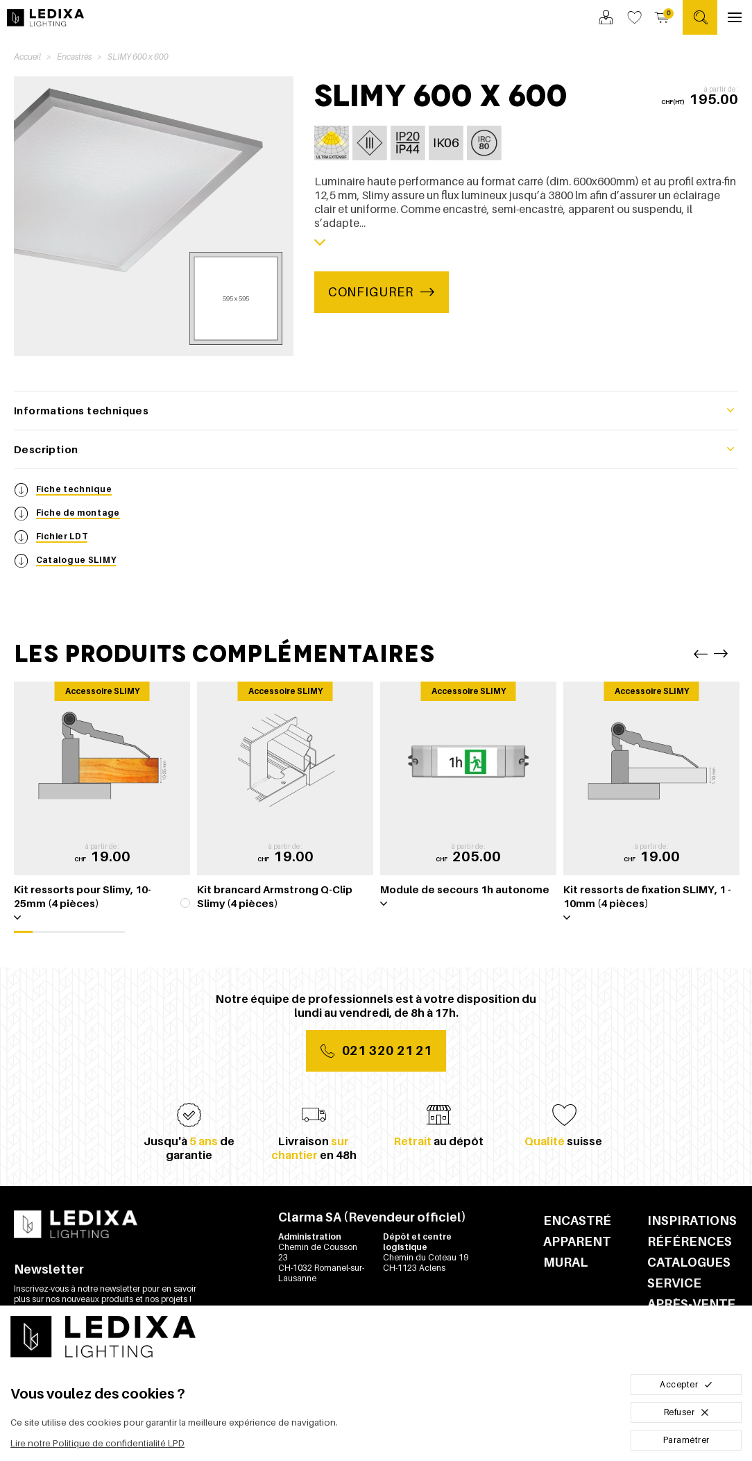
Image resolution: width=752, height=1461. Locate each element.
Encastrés (74, 56)
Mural (565, 1262)
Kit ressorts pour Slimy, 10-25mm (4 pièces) (82, 896)
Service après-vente (691, 1293)
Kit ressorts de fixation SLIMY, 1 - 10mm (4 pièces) (647, 896)
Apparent (576, 1241)
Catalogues (688, 1262)
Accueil (27, 56)
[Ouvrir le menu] (734, 17)
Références (689, 1241)
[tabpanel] (102, 806)
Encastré (577, 1220)
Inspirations (692, 1220)
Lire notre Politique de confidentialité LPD (97, 1443)
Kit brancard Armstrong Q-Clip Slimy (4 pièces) (274, 896)
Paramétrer (686, 1440)
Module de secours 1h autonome (464, 889)
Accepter (686, 1384)
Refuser (686, 1412)
